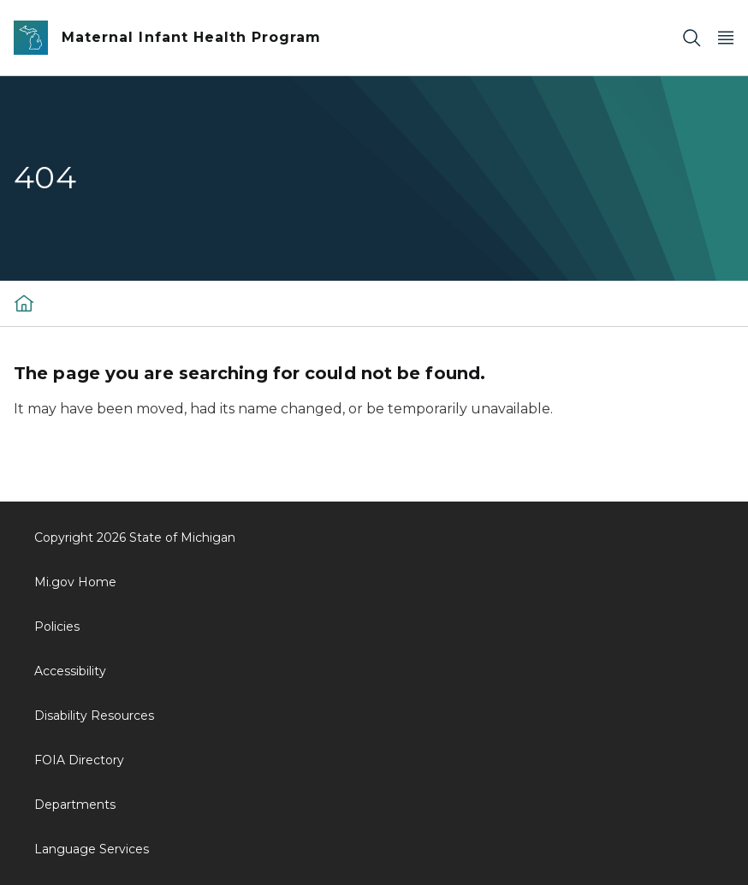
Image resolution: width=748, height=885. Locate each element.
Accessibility (70, 671)
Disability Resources (94, 715)
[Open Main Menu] (725, 38)
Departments (75, 804)
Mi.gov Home (75, 582)
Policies (57, 626)
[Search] (691, 38)
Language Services (91, 849)
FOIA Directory (79, 760)
